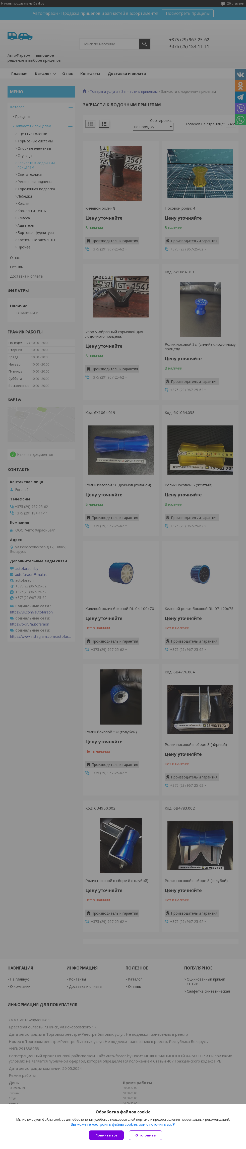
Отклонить (145, 1135)
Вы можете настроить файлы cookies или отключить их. (121, 1124)
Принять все (106, 1135)
